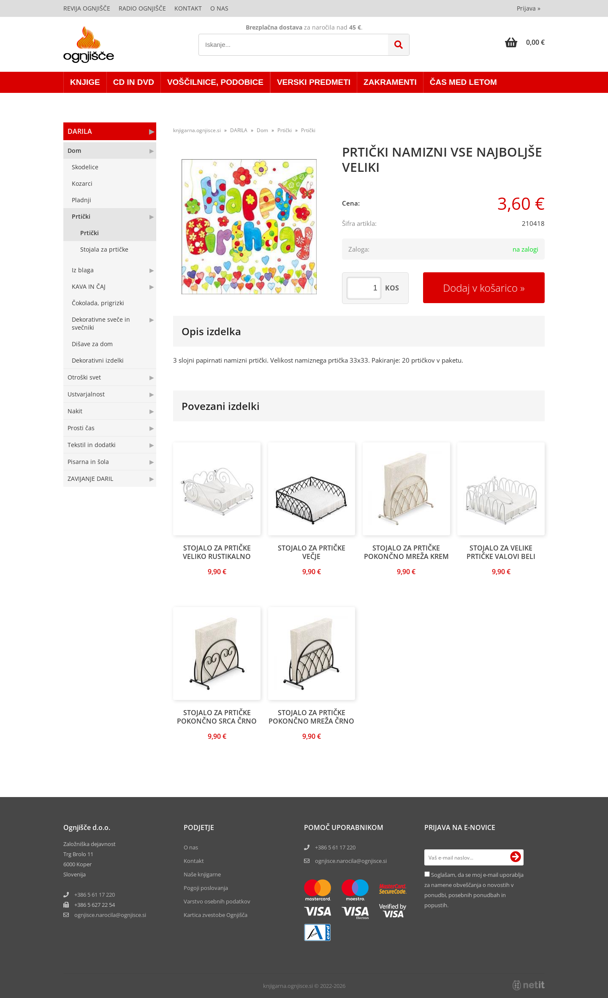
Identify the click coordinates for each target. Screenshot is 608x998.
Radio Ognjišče (142, 8)
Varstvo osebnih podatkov (217, 901)
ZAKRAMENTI (390, 82)
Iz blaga (83, 270)
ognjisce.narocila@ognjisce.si (351, 861)
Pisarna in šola (88, 462)
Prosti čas (81, 428)
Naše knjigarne (202, 874)
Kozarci (82, 183)
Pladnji (81, 200)
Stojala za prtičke (104, 249)
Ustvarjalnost (86, 394)
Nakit (75, 411)
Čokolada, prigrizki (98, 303)
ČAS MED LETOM (463, 82)
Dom (74, 150)
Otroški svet (84, 377)
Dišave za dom (92, 344)
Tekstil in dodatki (92, 445)
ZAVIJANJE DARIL (90, 479)
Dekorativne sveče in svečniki (101, 323)
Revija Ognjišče (86, 8)
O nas (219, 8)
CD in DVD (133, 82)
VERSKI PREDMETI (313, 82)
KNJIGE (85, 82)
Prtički (81, 216)
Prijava (528, 8)
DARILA (80, 131)
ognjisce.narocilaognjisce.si (110, 915)
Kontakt (188, 8)
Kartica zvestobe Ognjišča (215, 915)
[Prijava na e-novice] (516, 857)
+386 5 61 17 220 (94, 894)
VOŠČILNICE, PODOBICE (215, 82)
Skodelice (85, 167)
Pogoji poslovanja (206, 888)
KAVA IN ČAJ (89, 286)
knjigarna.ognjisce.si (197, 130)
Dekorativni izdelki (98, 360)
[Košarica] (525, 42)
